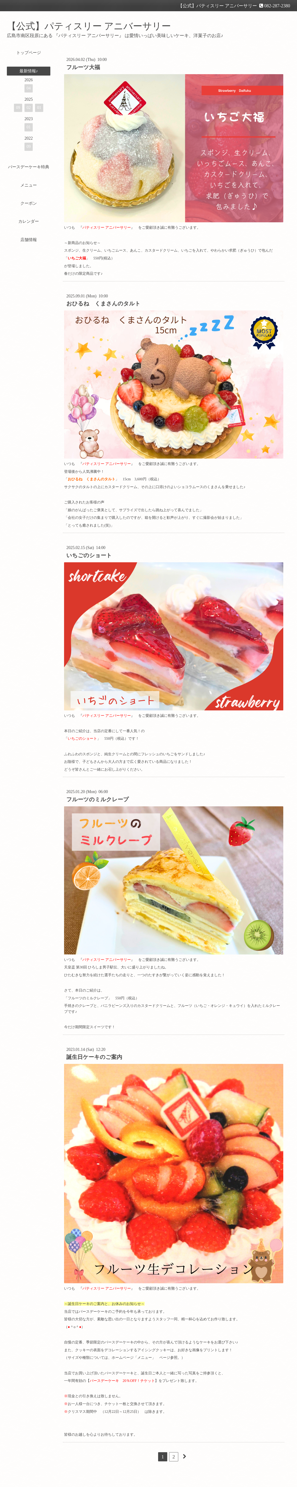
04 (29, 88)
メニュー (28, 185)
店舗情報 (28, 239)
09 (18, 107)
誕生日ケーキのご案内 (94, 1057)
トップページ (28, 52)
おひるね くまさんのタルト (103, 304)
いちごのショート (89, 555)
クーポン (28, 203)
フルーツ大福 (83, 67)
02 (29, 107)
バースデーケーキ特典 (28, 167)
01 (39, 107)
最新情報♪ (28, 71)
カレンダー (28, 221)
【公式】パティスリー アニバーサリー (89, 26)
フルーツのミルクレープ (97, 799)
